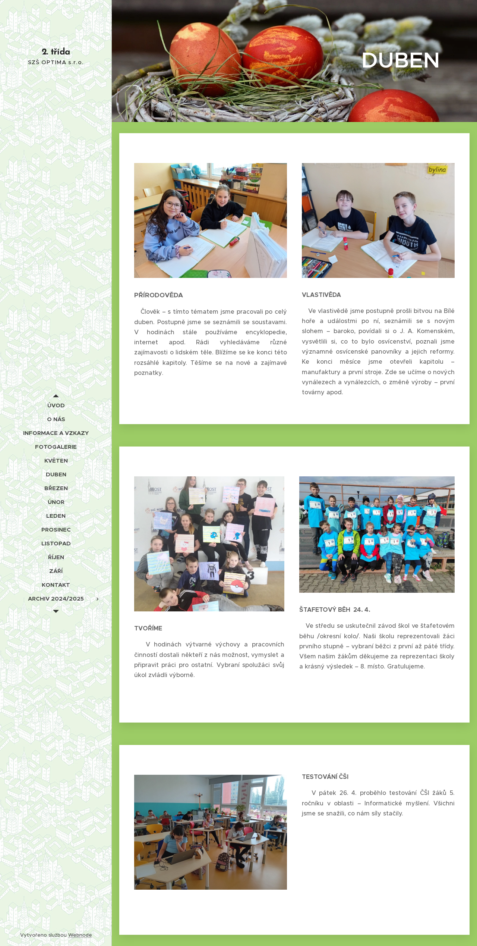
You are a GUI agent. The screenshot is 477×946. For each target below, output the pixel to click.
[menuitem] (56, 405)
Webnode (80, 935)
